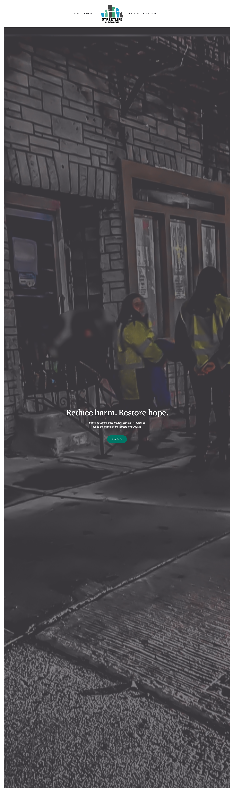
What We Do (117, 439)
